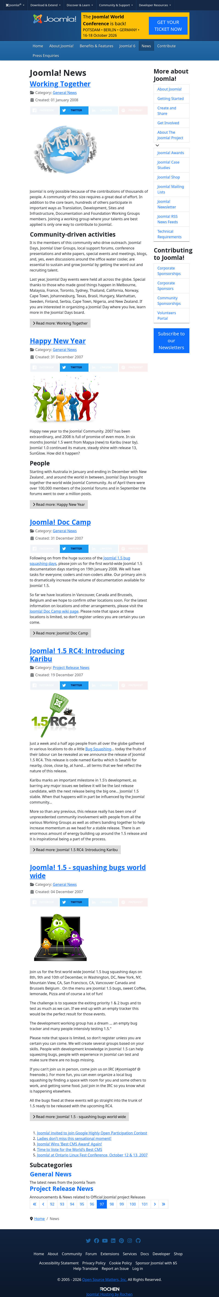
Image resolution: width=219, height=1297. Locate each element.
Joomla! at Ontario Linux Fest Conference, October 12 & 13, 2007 (92, 1155)
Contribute (166, 45)
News (146, 45)
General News (65, 92)
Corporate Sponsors (166, 285)
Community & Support (115, 5)
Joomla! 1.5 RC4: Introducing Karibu (77, 655)
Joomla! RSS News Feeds (168, 219)
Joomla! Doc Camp (60, 522)
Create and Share (167, 110)
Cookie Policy (120, 1263)
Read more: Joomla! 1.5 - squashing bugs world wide (79, 1116)
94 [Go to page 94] (72, 1204)
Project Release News (71, 667)
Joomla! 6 (127, 45)
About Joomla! (61, 45)
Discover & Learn (79, 5)
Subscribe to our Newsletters (171, 341)
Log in (137, 1268)
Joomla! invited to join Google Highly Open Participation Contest (92, 1133)
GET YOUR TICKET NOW (168, 25)
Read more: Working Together (60, 323)
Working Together (60, 83)
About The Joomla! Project (170, 135)
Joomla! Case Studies (169, 165)
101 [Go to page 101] (144, 1204)
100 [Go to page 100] (133, 1204)
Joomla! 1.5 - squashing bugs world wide (88, 871)
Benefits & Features (96, 45)
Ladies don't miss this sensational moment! (74, 1138)
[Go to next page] (155, 1204)
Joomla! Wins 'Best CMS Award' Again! (69, 1144)
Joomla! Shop (169, 177)
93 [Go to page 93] (62, 1204)
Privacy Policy (93, 1263)
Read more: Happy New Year (59, 504)
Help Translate (85, 1268)
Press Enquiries (46, 55)
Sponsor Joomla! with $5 (156, 1263)
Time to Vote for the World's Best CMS (69, 1149)
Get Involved (168, 122)
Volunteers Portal (167, 315)
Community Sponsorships (169, 300)
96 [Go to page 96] (92, 1204)
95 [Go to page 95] (82, 1204)
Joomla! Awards (171, 152)
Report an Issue (115, 1268)
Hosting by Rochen (109, 1294)
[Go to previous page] (43, 1204)
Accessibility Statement (59, 1263)
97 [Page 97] (102, 1204)
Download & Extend (44, 5)
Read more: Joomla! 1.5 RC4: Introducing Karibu (75, 849)
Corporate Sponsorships (169, 271)
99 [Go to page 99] (122, 1204)
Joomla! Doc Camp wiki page (54, 611)
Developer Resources (154, 5)
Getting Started (171, 98)
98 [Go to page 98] (112, 1204)
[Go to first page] (34, 1204)
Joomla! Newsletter (167, 204)
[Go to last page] (163, 1204)
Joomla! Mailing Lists (171, 189)
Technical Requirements (170, 234)
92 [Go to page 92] (52, 1204)
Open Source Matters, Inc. (104, 1279)
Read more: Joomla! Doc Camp (60, 633)
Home (38, 45)
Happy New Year (58, 340)
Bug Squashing (98, 748)
